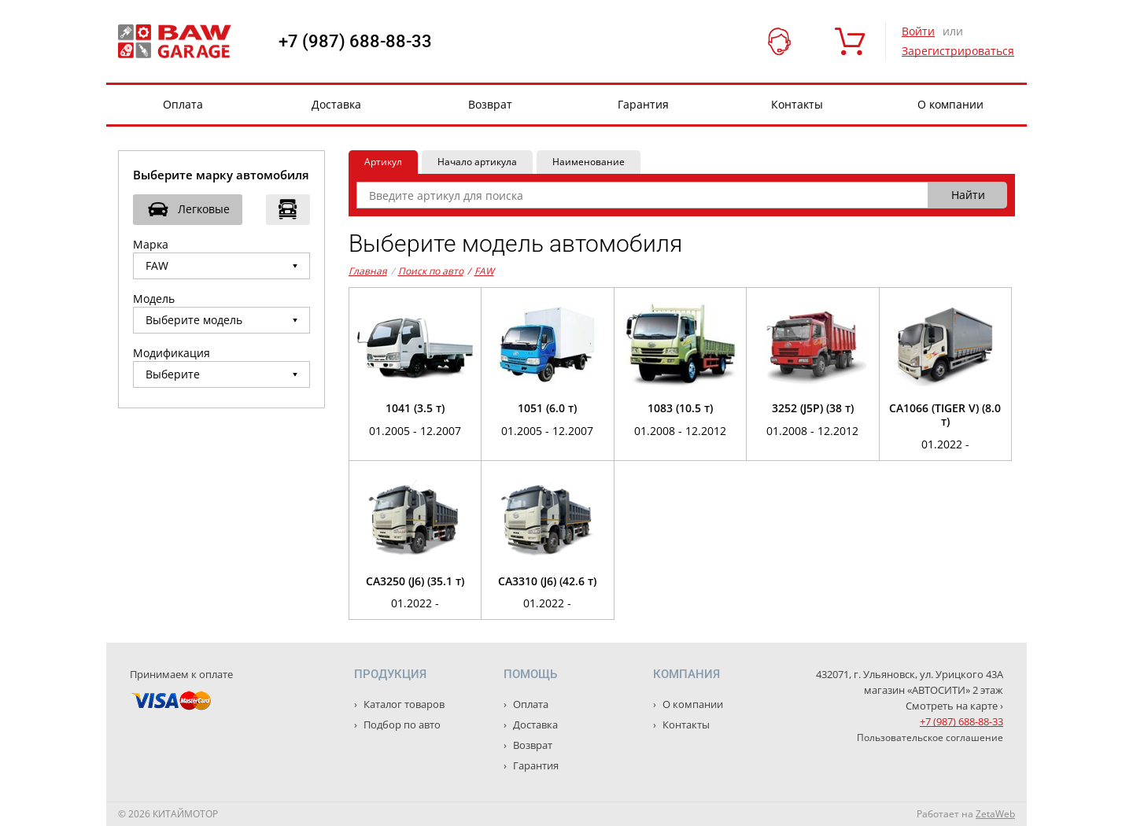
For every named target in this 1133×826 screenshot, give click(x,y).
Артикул (383, 161)
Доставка (336, 104)
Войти (918, 31)
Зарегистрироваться (958, 50)
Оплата (183, 104)
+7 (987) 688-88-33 (355, 42)
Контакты (797, 104)
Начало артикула (477, 161)
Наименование (588, 161)
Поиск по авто (430, 271)
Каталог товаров (403, 704)
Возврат (490, 104)
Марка (150, 244)
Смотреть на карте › (954, 706)
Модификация (171, 352)
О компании (950, 104)
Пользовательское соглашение (930, 737)
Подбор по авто (401, 724)
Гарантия (643, 104)
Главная (368, 271)
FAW (480, 271)
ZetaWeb (995, 813)
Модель (154, 298)
